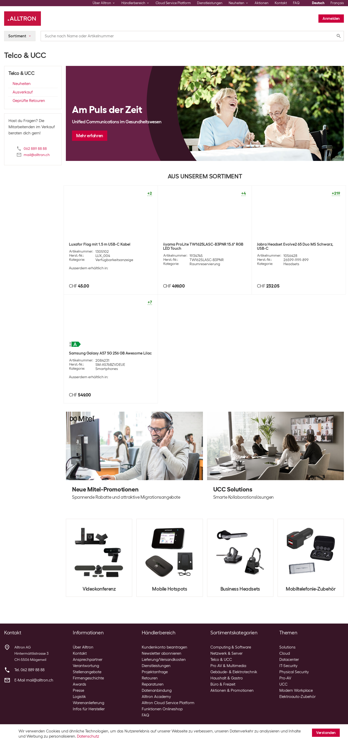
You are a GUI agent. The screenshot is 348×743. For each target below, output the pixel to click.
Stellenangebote (87, 672)
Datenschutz (88, 736)
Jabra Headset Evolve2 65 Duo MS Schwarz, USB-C (295, 246)
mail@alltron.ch (37, 155)
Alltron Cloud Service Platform (168, 703)
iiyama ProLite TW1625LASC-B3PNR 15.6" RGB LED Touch (203, 246)
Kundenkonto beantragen (164, 647)
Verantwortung (86, 665)
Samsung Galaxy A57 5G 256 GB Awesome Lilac (110, 353)
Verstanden (326, 732)
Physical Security (294, 672)
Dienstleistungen (209, 3)
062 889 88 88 (35, 148)
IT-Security (288, 665)
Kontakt (281, 3)
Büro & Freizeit (222, 684)
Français (337, 3)
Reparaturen (153, 684)
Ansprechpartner (87, 659)
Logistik (79, 696)
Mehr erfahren (89, 135)
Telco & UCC (221, 659)
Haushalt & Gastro (226, 678)
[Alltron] (22, 18)
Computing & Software (230, 647)
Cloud (284, 653)
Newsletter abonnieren (161, 653)
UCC (283, 684)
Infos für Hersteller (89, 709)
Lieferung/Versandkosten (164, 659)
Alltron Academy (156, 696)
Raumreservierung (205, 264)
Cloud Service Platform (173, 3)
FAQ (296, 3)
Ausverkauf (23, 92)
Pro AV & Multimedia (228, 665)
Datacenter (289, 659)
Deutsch (318, 3)
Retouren (150, 678)
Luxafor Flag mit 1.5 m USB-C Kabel (99, 244)
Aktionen (262, 3)
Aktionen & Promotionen (232, 690)
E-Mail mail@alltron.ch (33, 680)
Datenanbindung (157, 690)
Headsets (291, 264)
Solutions (287, 647)
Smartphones (106, 369)
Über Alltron (83, 647)
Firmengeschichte (88, 678)
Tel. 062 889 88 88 (29, 670)
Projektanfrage (155, 672)
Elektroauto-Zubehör (297, 696)
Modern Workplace (296, 690)
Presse (78, 690)
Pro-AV (285, 678)
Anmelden (331, 18)
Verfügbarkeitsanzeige (114, 260)
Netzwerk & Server (226, 653)
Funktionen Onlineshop (162, 709)
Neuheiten (22, 83)
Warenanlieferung (88, 703)
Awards (79, 684)
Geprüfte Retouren (29, 100)
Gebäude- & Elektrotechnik (233, 672)
